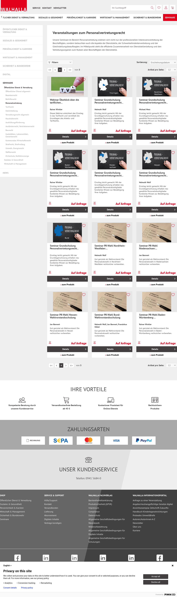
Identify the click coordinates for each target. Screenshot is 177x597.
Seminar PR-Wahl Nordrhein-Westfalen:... (110, 247)
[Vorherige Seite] (55, 70)
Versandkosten (51, 507)
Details (74, 136)
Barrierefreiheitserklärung (100, 500)
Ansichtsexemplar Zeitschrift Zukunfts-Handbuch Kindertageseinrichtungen (151, 509)
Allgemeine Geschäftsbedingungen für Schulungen (106, 540)
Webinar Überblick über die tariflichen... (64, 101)
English (7, 565)
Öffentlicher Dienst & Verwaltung (15, 30)
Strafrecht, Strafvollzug (15, 144)
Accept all (155, 576)
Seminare (8, 82)
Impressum (93, 507)
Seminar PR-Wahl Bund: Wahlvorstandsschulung (107, 316)
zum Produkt (67, 142)
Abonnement (50, 515)
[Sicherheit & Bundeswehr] (147, 17)
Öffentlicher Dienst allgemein (18, 91)
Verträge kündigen (53, 523)
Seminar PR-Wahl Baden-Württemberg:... (152, 316)
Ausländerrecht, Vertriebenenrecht (20, 126)
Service (36, 8)
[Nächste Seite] (65, 70)
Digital (7, 74)
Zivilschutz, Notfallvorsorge (17, 156)
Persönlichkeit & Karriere (17, 49)
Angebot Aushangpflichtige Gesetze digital (153, 504)
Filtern (53, 62)
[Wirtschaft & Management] (115, 17)
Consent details (10, 588)
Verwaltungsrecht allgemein (17, 114)
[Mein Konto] (166, 7)
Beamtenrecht (11, 95)
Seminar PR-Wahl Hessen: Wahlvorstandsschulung (63, 316)
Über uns (137, 526)
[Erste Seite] (49, 70)
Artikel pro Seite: (156, 69)
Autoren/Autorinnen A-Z (144, 519)
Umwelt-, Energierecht (15, 148)
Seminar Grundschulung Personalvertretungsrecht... (109, 101)
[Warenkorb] (172, 7)
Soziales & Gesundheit (15, 40)
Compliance (94, 511)
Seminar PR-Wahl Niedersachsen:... (148, 247)
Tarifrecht (10, 107)
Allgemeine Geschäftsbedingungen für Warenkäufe (106, 521)
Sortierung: (142, 62)
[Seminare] (170, 17)
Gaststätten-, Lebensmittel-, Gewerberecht (17, 135)
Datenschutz (94, 515)
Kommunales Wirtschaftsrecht (18, 140)
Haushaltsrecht (12, 118)
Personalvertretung (14, 103)
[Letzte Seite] (70, 70)
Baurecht (9, 130)
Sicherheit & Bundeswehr (16, 65)
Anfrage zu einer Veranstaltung (147, 500)
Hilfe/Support (50, 500)
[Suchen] (152, 8)
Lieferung (48, 511)
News (5, 172)
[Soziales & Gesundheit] (51, 17)
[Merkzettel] (159, 7)
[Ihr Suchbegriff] (133, 8)
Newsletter (60, 8)
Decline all (155, 582)
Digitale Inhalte (51, 519)
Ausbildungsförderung (15, 122)
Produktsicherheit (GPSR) (100, 504)
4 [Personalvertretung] (59, 70)
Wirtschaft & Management (17, 57)
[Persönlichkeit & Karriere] (81, 17)
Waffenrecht (11, 152)
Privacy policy (27, 588)
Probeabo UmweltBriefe (144, 515)
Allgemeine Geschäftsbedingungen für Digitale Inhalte (106, 532)
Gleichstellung (12, 111)
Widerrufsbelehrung (97, 526)
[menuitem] (36, 8)
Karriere (136, 530)
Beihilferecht (11, 99)
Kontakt (47, 8)
